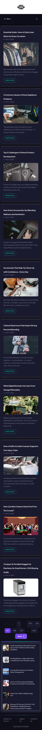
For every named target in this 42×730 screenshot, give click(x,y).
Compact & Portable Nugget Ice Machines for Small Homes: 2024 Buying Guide (20, 568)
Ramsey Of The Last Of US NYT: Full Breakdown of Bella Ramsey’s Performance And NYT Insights (22, 706)
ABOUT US (22, 720)
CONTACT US (33, 720)
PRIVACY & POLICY (7, 720)
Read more (10, 80)
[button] (37, 19)
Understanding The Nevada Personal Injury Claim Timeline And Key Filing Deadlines (23, 648)
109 (21, 631)
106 (37, 623)
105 (30, 623)
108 (14, 631)
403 (34, 631)
